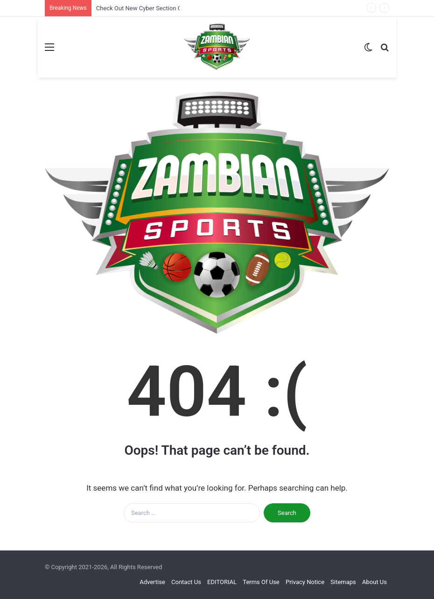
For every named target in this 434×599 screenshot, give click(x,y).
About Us (374, 581)
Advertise (152, 581)
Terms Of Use (261, 581)
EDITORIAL (222, 581)
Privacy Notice (305, 581)
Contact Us (186, 581)
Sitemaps (343, 581)
